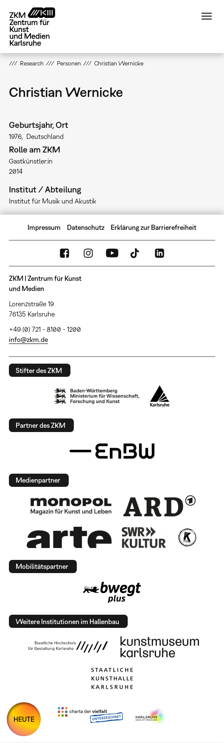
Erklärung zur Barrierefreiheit (153, 227)
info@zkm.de (28, 339)
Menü (206, 16)
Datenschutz (85, 227)
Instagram (88, 253)
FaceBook (64, 253)
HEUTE (24, 719)
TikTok (135, 253)
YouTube (112, 253)
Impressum (44, 227)
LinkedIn (159, 253)
